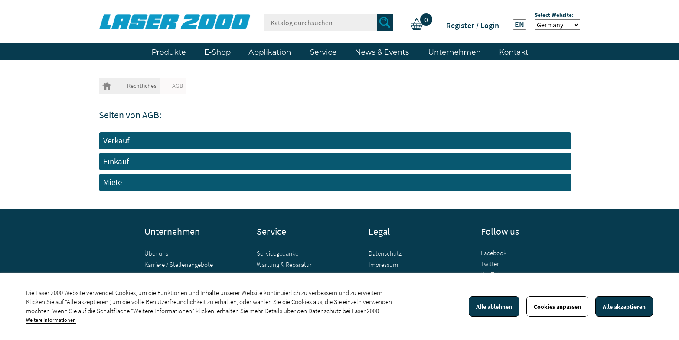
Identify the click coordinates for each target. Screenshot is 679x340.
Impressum (383, 264)
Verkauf (116, 141)
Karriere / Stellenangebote (178, 264)
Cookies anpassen (557, 307)
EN (519, 24)
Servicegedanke (277, 253)
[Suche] (328, 22)
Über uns (156, 253)
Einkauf (116, 161)
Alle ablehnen (494, 307)
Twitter (490, 263)
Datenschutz (385, 253)
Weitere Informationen (51, 320)
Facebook (493, 253)
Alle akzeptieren (624, 307)
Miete (112, 182)
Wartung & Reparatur (284, 264)
